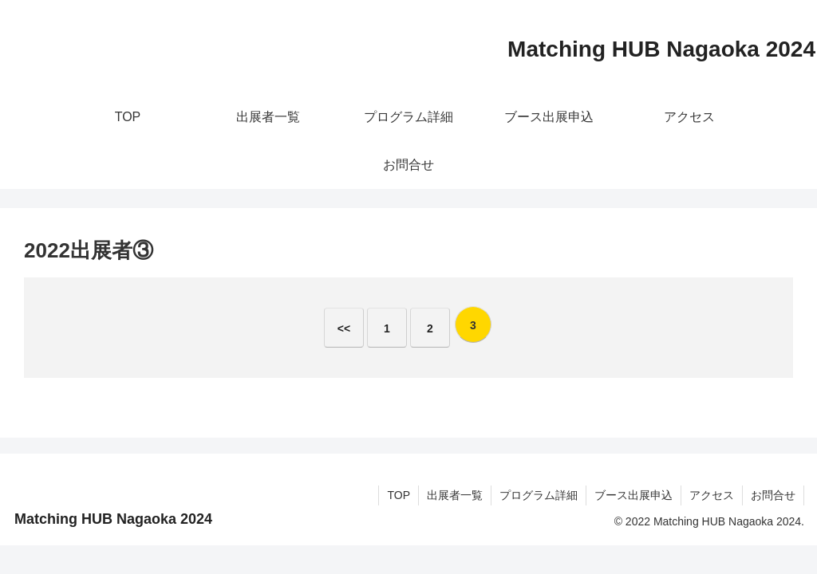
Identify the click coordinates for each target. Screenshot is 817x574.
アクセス (711, 495)
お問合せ (773, 495)
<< (343, 328)
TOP (398, 495)
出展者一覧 (455, 495)
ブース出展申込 (633, 495)
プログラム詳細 (538, 495)
